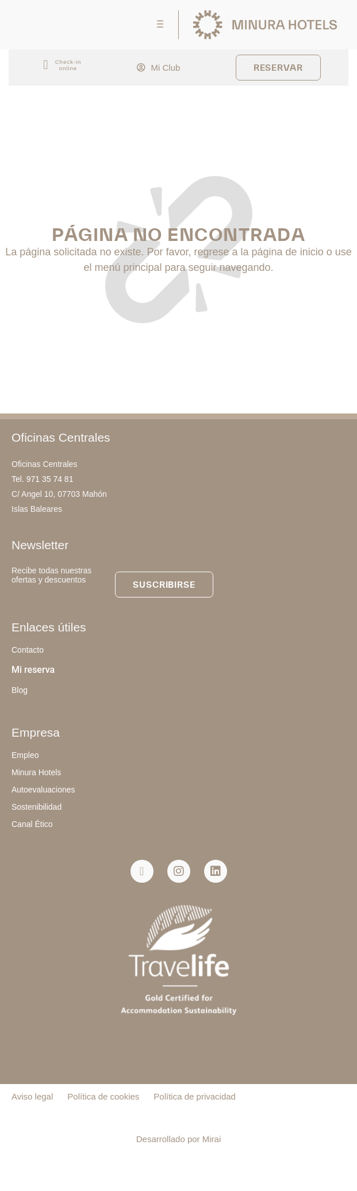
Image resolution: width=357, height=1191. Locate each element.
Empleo (25, 755)
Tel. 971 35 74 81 (42, 479)
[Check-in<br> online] (45, 65)
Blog (19, 690)
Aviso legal (32, 1096)
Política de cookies (103, 1096)
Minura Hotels (36, 772)
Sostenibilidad (36, 806)
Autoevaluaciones (43, 789)
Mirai (211, 1139)
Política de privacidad (194, 1096)
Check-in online (68, 65)
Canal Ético (32, 824)
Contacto (27, 649)
